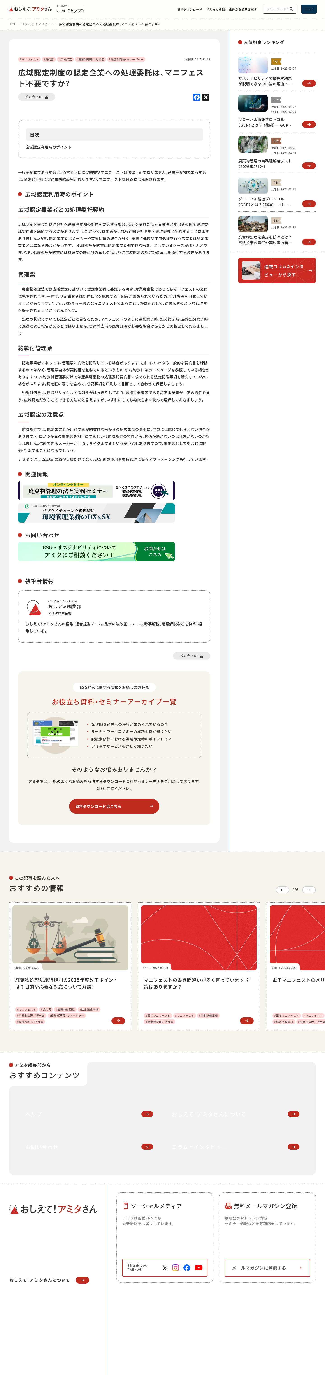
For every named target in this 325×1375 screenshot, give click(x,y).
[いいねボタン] (36, 97)
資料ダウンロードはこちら (98, 806)
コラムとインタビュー (37, 24)
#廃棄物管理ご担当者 (90, 59)
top (13, 24)
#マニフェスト (29, 59)
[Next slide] (309, 889)
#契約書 (49, 59)
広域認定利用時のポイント (49, 147)
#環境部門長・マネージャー (126, 59)
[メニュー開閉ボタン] (309, 9)
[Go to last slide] (282, 889)
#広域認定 (65, 59)
